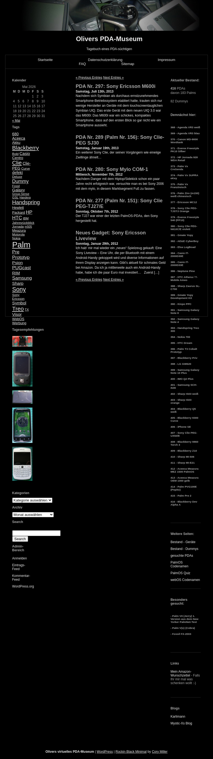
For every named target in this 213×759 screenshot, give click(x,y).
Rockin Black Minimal (131, 752)
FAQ (82, 64)
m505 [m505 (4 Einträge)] (28, 226)
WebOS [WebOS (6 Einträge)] (18, 319)
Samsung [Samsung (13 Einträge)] (22, 278)
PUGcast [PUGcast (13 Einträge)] (21, 267)
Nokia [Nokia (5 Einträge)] (16, 238)
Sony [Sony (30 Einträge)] (19, 289)
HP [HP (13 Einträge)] (29, 212)
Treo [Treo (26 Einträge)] (18, 308)
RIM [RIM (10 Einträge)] (16, 273)
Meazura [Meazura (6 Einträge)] (19, 230)
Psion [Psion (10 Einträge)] (17, 262)
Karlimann (177, 716)
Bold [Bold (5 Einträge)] (15, 154)
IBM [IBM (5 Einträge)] (26, 218)
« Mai (16, 121)
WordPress (105, 752)
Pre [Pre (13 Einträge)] (16, 252)
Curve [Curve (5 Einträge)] (25, 168)
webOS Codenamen (185, 580)
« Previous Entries (89, 77)
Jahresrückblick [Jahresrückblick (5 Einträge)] (23, 223)
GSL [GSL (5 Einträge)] (15, 197)
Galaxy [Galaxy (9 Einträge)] (18, 190)
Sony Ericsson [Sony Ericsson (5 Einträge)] (18, 297)
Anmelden (19, 558)
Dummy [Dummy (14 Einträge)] (20, 181)
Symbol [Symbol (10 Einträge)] (19, 303)
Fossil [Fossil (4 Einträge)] (16, 186)
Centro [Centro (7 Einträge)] (17, 158)
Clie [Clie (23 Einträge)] (17, 163)
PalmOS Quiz (180, 573)
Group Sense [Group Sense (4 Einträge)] (20, 193)
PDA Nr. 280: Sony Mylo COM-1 (112, 169)
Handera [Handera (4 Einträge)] (25, 197)
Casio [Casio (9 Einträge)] (25, 153)
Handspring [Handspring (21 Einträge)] (26, 202)
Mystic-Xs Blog (181, 723)
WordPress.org (23, 586)
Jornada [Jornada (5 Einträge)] (18, 226)
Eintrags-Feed (18, 567)
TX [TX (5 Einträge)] (27, 309)
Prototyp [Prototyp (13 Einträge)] (21, 257)
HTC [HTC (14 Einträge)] (17, 218)
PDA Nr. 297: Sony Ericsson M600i (115, 86)
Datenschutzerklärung (105, 60)
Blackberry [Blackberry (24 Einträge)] (25, 148)
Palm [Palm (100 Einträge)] (21, 244)
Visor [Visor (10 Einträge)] (17, 314)
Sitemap (127, 64)
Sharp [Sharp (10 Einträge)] (17, 283)
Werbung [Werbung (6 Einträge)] (19, 323)
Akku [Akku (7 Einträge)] (16, 142)
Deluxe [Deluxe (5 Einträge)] (17, 177)
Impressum (166, 60)
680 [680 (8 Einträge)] (15, 134)
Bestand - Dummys (184, 549)
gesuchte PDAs (181, 556)
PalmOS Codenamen (179, 564)
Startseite (45, 60)
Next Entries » (113, 77)
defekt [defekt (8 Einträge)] (17, 172)
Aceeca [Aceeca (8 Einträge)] (18, 138)
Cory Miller (159, 752)
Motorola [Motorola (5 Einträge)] (18, 234)
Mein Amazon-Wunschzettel (180, 673)
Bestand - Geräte (182, 542)
